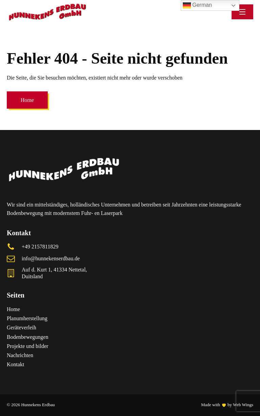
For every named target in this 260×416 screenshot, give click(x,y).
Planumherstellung (27, 318)
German (197, 5)
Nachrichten (21, 355)
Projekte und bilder (27, 346)
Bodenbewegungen (27, 337)
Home (27, 100)
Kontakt (15, 364)
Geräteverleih (21, 327)
